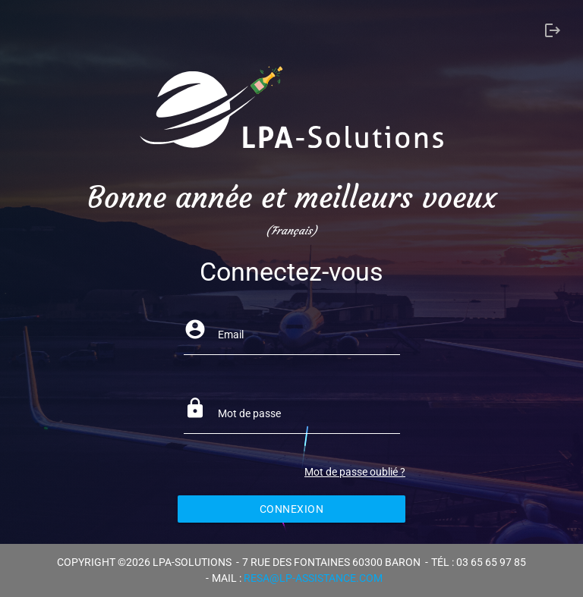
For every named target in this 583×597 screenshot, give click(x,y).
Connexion (292, 509)
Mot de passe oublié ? (354, 472)
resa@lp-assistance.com (313, 578)
